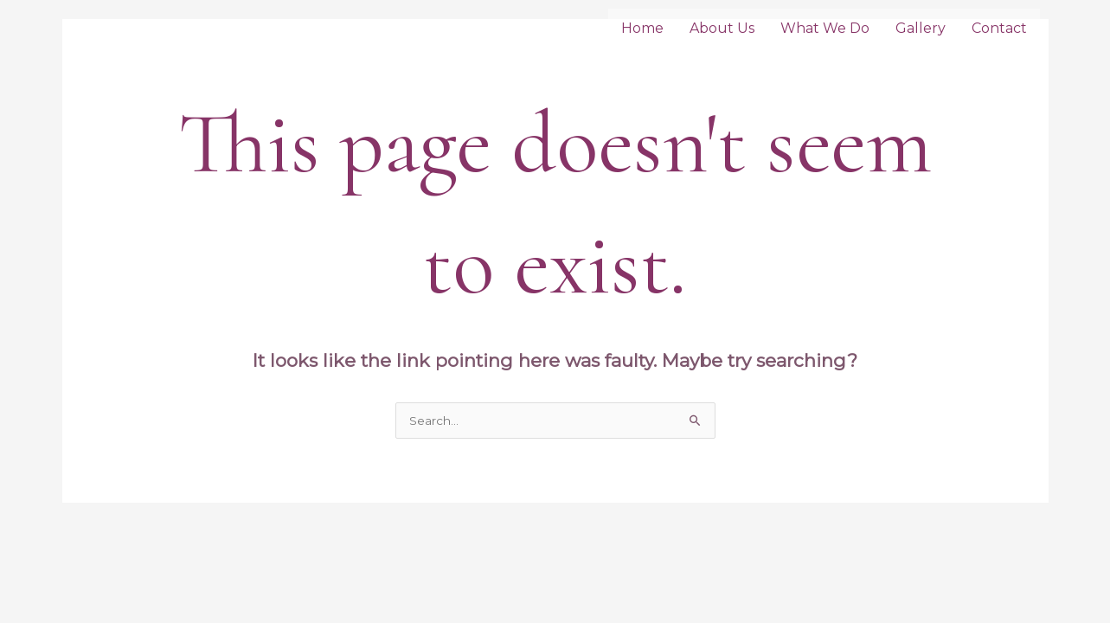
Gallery (920, 28)
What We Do (824, 28)
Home (642, 28)
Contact (999, 28)
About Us (722, 28)
